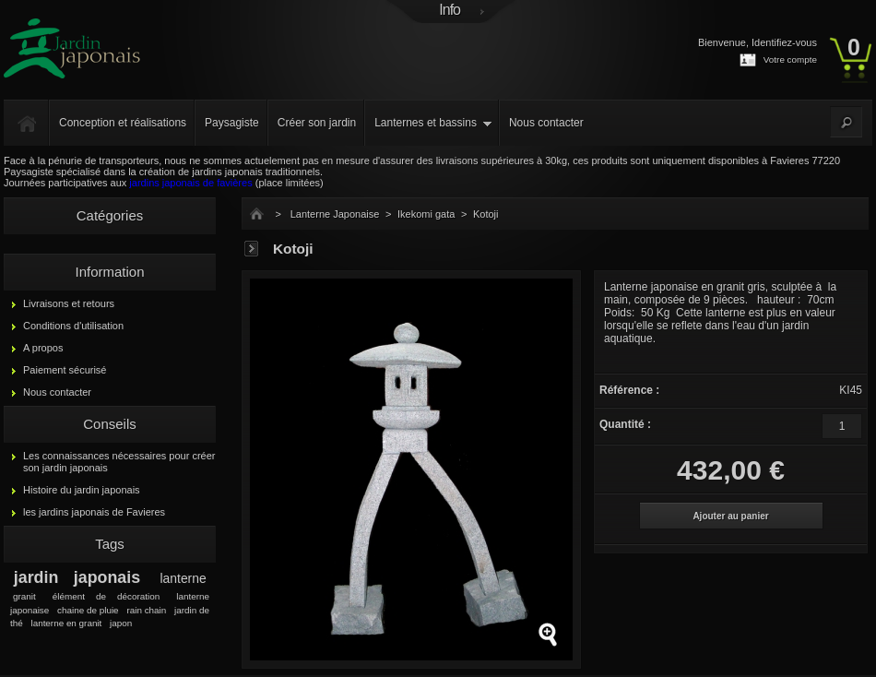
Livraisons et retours (68, 303)
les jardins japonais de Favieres (94, 511)
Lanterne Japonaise (335, 214)
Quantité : (625, 424)
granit (24, 596)
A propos (43, 347)
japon (121, 623)
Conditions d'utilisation (73, 325)
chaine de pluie (88, 610)
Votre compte (790, 59)
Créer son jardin (317, 122)
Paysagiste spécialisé (52, 171)
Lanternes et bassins (425, 122)
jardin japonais (77, 577)
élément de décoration (106, 596)
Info (449, 10)
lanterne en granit (65, 623)
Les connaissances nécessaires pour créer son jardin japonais (119, 461)
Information (109, 271)
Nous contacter (546, 122)
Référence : (629, 390)
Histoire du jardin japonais (81, 489)
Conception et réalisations (122, 122)
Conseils (109, 424)
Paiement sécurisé (65, 369)
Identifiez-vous (784, 42)
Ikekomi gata (426, 214)
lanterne (183, 578)
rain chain (146, 610)
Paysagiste (232, 122)
